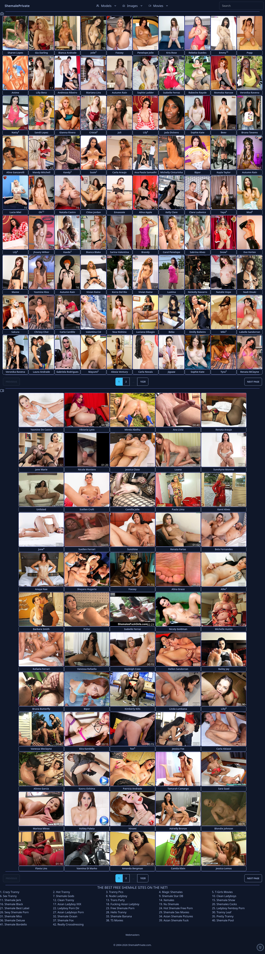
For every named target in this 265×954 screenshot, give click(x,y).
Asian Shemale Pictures (178, 916)
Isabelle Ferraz (171, 92)
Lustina (171, 292)
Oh (41, 212)
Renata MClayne (249, 371)
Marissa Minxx (41, 828)
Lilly (223, 708)
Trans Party (118, 900)
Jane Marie (41, 469)
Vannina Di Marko (87, 868)
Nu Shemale (171, 904)
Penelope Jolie (145, 52)
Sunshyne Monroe (223, 469)
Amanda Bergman (132, 868)
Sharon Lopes (15, 52)
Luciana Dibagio (145, 331)
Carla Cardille (67, 331)
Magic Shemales (172, 892)
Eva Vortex (250, 252)
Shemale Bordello (16, 924)
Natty (15, 132)
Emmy (223, 52)
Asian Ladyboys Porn (70, 912)
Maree (15, 292)
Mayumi (93, 371)
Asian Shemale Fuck (176, 920)
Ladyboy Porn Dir (68, 908)
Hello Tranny (118, 912)
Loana (178, 469)
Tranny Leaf (223, 912)
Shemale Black (14, 904)
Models (106, 6)
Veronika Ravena (249, 92)
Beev (223, 132)
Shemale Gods (65, 896)
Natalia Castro (67, 212)
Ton (132, 748)
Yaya (223, 212)
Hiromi (132, 828)
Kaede (67, 252)
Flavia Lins (41, 868)
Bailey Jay (223, 669)
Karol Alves (223, 509)
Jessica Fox (178, 748)
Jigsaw (171, 371)
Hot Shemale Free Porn (178, 908)
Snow (223, 252)
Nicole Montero (87, 469)
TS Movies (117, 920)
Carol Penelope (171, 252)
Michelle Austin (224, 629)
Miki (223, 331)
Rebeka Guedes (197, 52)
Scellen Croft (87, 509)
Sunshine (132, 549)
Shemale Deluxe (15, 920)
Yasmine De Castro (41, 429)
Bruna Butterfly (41, 708)
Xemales (169, 900)
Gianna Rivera (67, 132)
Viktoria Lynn (86, 429)
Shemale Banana (121, 916)
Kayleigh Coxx (132, 669)
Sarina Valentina (119, 252)
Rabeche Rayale (197, 92)
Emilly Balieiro (197, 331)
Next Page (253, 381)
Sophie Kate (197, 132)
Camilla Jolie (132, 509)
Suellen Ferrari (86, 549)
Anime (15, 92)
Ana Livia (178, 429)
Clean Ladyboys (226, 896)
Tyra (223, 371)
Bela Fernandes (224, 549)
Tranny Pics (116, 892)
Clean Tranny (65, 900)
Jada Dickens (171, 132)
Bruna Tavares (250, 132)
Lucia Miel (15, 212)
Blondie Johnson (223, 828)
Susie (93, 172)
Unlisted (41, 509)
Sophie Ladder (145, 92)
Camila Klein (178, 868)
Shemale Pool (225, 920)
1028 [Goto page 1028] (143, 381)
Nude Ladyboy (118, 896)
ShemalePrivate (17, 5)
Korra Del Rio (119, 292)
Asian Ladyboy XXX (69, 904)
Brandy (145, 252)
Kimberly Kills (132, 708)
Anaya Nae (41, 589)
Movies (159, 6)
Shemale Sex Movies (176, 912)
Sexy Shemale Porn (17, 912)
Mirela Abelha (132, 429)
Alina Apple (145, 212)
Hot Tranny (63, 892)
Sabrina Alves (197, 252)
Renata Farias (178, 549)
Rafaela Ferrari (41, 669)
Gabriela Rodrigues (67, 371)
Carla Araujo (119, 172)
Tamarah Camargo (178, 788)
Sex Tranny (10, 896)
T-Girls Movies (224, 892)
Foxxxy (119, 52)
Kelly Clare (171, 212)
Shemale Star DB (172, 896)
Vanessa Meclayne (41, 748)
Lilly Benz (41, 92)
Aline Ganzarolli (15, 172)
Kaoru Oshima (87, 788)
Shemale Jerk (13, 900)
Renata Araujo (224, 429)
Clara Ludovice (197, 212)
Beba (171, 331)
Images (132, 6)
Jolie (93, 52)
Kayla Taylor (224, 172)
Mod (250, 212)
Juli (119, 132)
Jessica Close (132, 469)
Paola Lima (178, 509)
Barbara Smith (41, 629)
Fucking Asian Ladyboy (125, 904)
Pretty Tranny (224, 916)
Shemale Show (225, 900)
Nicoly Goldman (178, 629)
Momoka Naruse (223, 92)
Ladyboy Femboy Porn (230, 908)
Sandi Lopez (41, 132)
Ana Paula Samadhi (146, 172)
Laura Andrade (41, 371)
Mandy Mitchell (41, 172)
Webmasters (132, 934)
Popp (250, 52)
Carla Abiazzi (223, 748)
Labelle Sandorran (249, 331)
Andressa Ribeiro (67, 92)
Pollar (86, 629)
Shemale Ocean (67, 916)
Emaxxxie (119, 212)
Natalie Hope (223, 292)
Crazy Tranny (11, 892)
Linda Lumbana (178, 708)
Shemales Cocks (226, 904)
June (41, 549)
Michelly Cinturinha (171, 172)
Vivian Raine (93, 292)
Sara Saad (223, 788)
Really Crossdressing (70, 924)
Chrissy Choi (41, 331)
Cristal (93, 132)
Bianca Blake (93, 252)
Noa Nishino (119, 331)
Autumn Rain (119, 92)
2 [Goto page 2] (126, 381)
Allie (224, 589)
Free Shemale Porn (123, 908)
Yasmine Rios (41, 292)
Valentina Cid (93, 331)
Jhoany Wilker (41, 252)
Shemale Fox (65, 920)
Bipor (198, 172)
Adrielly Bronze (178, 828)
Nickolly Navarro (197, 292)
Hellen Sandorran (178, 669)
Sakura (15, 331)
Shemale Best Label (17, 908)
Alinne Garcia (41, 788)
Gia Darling (41, 52)
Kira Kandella (86, 748)
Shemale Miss (13, 916)
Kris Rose (171, 52)
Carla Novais (145, 371)
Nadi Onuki (249, 292)
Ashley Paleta (86, 828)
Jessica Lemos (224, 868)
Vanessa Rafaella (87, 669)
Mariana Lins (93, 92)
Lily (145, 132)
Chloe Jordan (93, 212)
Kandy (67, 172)
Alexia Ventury (119, 371)
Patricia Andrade (132, 788)
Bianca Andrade (67, 52)
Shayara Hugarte (87, 589)
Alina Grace (178, 589)
